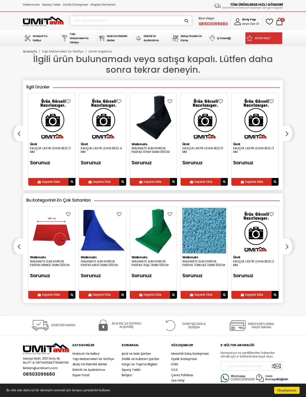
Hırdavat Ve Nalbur (86, 353)
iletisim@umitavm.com (40, 368)
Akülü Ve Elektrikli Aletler (89, 364)
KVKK (174, 364)
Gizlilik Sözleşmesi (75, 5)
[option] (51, 139)
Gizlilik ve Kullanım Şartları (140, 359)
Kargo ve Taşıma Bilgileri (139, 364)
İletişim (127, 375)
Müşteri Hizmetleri (103, 5)
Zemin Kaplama (100, 51)
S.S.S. (174, 370)
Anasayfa (30, 51)
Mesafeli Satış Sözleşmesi (190, 353)
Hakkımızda (31, 5)
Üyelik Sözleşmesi (184, 359)
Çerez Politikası (182, 375)
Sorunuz (40, 162)
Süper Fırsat (81, 375)
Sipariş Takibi (51, 5)
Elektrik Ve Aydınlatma (88, 370)
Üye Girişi (177, 380)
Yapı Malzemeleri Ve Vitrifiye (63, 51)
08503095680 (39, 374)
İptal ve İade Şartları (136, 353)
